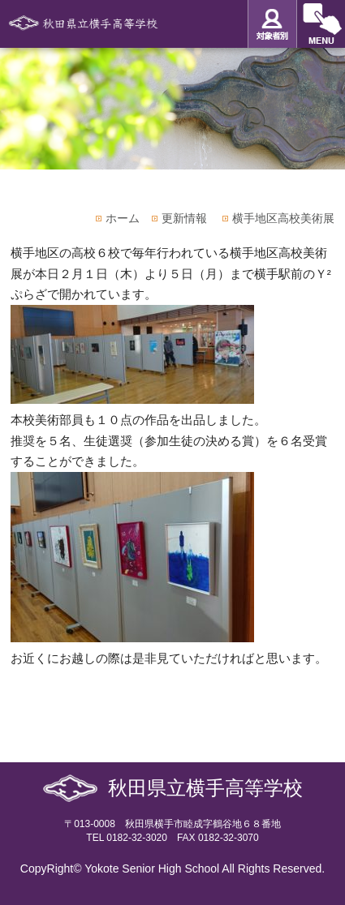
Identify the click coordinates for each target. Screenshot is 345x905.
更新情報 (184, 218)
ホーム (123, 218)
